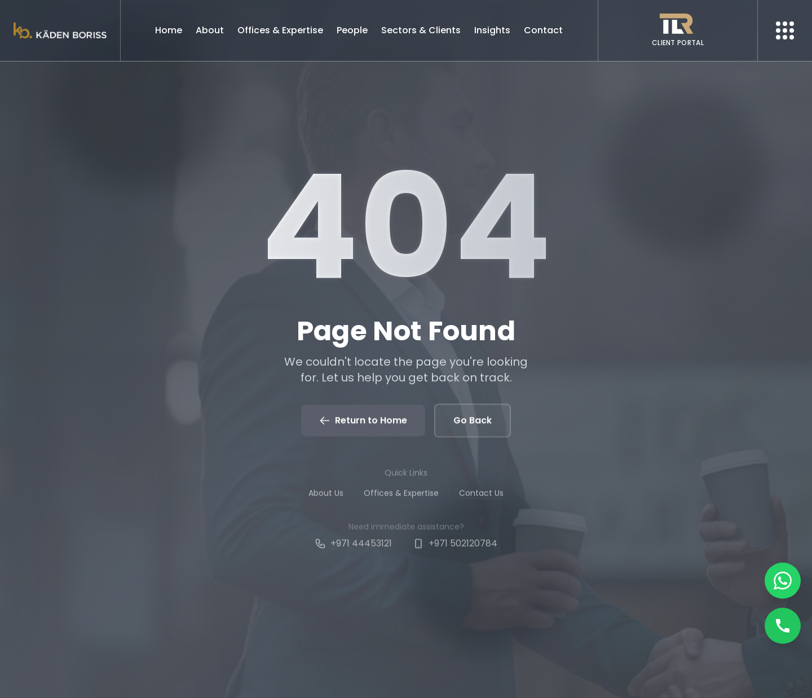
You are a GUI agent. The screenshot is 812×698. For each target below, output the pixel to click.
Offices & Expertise (280, 30)
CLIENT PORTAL (678, 42)
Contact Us (481, 496)
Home (168, 30)
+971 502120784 (455, 547)
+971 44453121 (353, 547)
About (210, 30)
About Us (325, 496)
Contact (543, 30)
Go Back (472, 421)
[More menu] (784, 30)
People (352, 30)
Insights (492, 30)
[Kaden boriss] (60, 30)
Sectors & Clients (421, 30)
